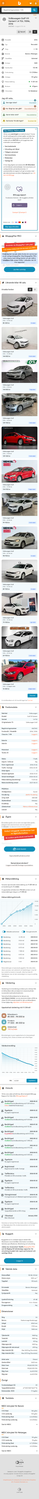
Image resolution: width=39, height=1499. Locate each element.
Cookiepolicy (16, 1480)
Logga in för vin (20, 26)
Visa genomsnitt (31, 932)
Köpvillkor (33, 1480)
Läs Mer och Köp (19, 269)
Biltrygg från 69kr (14, 130)
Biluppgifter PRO (29, 1247)
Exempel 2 (23, 212)
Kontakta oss (24, 1482)
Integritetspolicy (7, 1480)
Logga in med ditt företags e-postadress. (19, 865)
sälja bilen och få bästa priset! (22, 1002)
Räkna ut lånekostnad (30, 807)
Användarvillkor (25, 1480)
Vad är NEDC (6, 1424)
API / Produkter (15, 1482)
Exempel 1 (16, 212)
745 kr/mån (12, 1029)
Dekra (7, 1105)
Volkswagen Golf (8, 318)
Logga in (17, 205)
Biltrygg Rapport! (21, 1096)
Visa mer (32, 696)
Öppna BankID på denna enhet (19, 856)
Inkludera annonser (12, 932)
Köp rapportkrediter (12, 227)
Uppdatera (32, 1080)
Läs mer (30, 700)
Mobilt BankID (19, 849)
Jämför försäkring (31, 795)
